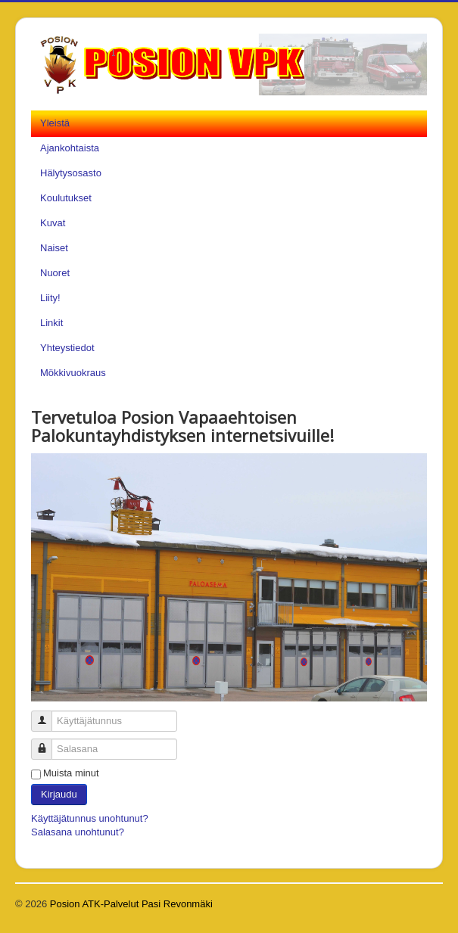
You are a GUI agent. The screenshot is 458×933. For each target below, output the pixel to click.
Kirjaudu (59, 794)
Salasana (47, 742)
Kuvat (52, 223)
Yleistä (55, 123)
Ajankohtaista (69, 148)
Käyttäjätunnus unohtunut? (89, 818)
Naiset (54, 247)
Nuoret (55, 272)
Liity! (50, 297)
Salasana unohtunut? (77, 832)
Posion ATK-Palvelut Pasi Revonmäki (131, 904)
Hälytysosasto (70, 173)
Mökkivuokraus (73, 372)
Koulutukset (66, 198)
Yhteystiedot (67, 347)
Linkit (51, 322)
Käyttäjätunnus (47, 714)
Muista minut (71, 773)
